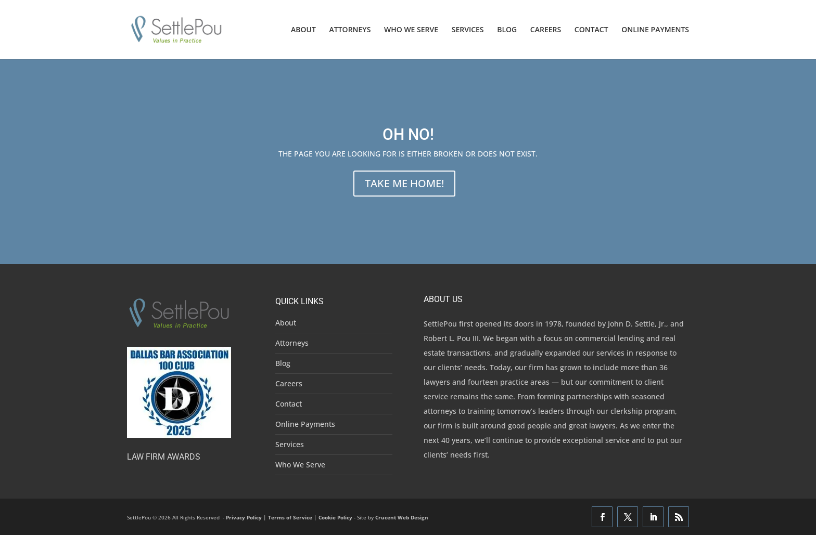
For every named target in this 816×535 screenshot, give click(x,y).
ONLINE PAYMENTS (655, 30)
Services (289, 444)
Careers (288, 383)
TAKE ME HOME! (404, 183)
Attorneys (292, 343)
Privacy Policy (244, 517)
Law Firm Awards (163, 457)
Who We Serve (300, 464)
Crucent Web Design (401, 517)
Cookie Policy (335, 517)
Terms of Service (290, 517)
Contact (288, 404)
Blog (282, 363)
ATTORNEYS (350, 30)
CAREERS (545, 30)
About (285, 323)
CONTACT (591, 30)
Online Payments (305, 424)
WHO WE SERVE (411, 30)
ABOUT (303, 30)
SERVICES (468, 30)
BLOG (507, 30)
